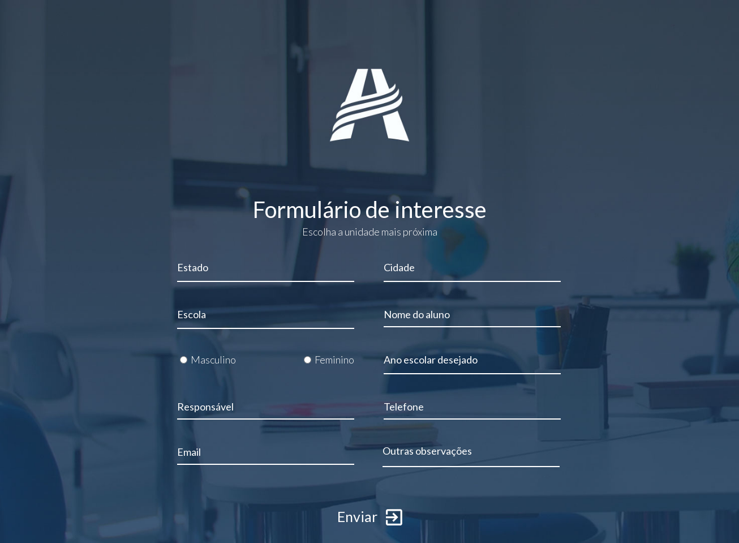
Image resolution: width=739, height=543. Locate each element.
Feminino (334, 359)
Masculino (213, 359)
